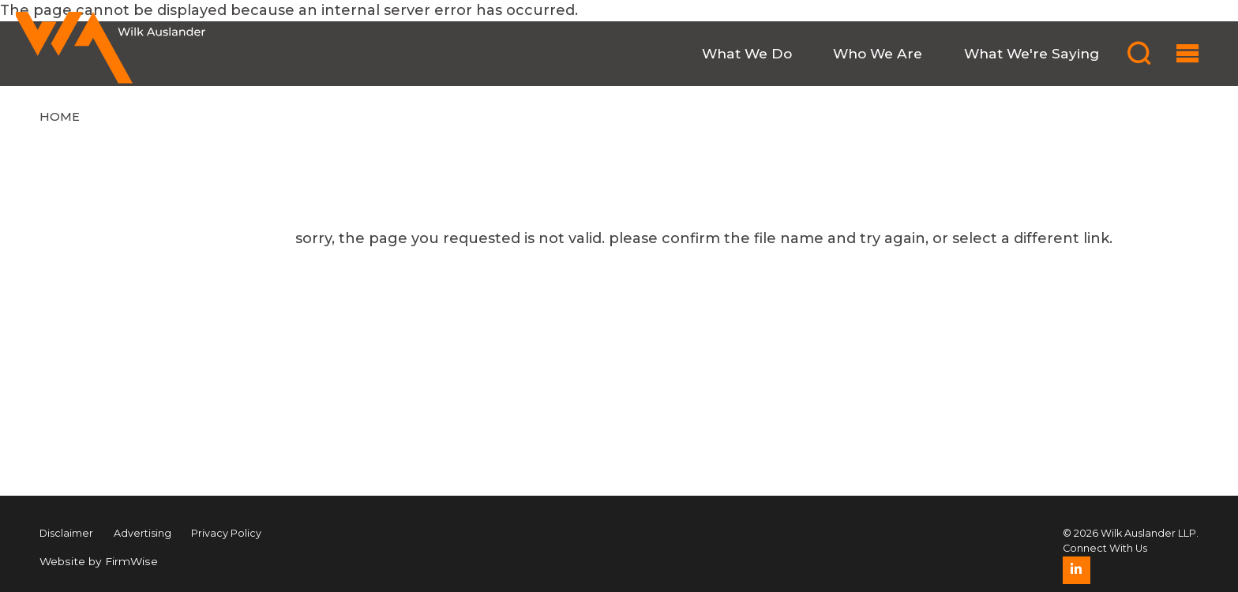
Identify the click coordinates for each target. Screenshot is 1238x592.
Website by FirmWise (98, 561)
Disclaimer (66, 533)
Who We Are (877, 53)
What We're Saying (1031, 53)
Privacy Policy (226, 533)
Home (59, 117)
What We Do (747, 53)
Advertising (142, 533)
